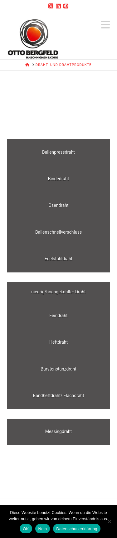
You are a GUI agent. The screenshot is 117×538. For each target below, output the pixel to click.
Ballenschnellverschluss (58, 232)
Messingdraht (58, 431)
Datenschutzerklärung (76, 528)
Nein (42, 528)
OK (26, 528)
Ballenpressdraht (58, 152)
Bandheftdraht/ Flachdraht (58, 395)
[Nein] (109, 521)
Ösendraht (58, 205)
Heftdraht (58, 342)
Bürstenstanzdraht (58, 368)
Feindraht (58, 315)
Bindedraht (58, 178)
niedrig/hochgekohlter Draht (58, 291)
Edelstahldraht (58, 258)
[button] (105, 25)
